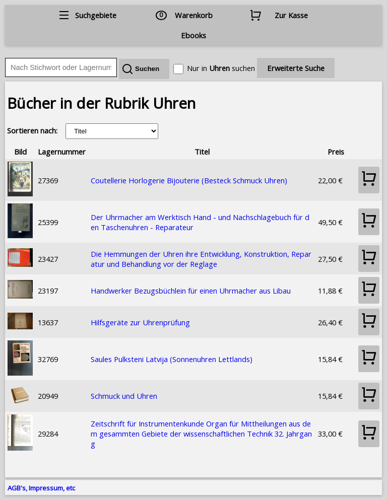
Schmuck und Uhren (124, 396)
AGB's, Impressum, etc (41, 487)
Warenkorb (194, 15)
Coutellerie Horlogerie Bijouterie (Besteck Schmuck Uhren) (189, 180)
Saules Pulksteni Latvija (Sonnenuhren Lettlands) (171, 359)
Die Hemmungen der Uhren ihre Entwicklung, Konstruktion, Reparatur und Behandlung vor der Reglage (201, 259)
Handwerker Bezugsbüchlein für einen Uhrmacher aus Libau (191, 290)
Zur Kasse (291, 15)
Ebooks (193, 35)
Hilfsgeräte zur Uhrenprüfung (140, 322)
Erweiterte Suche (296, 68)
